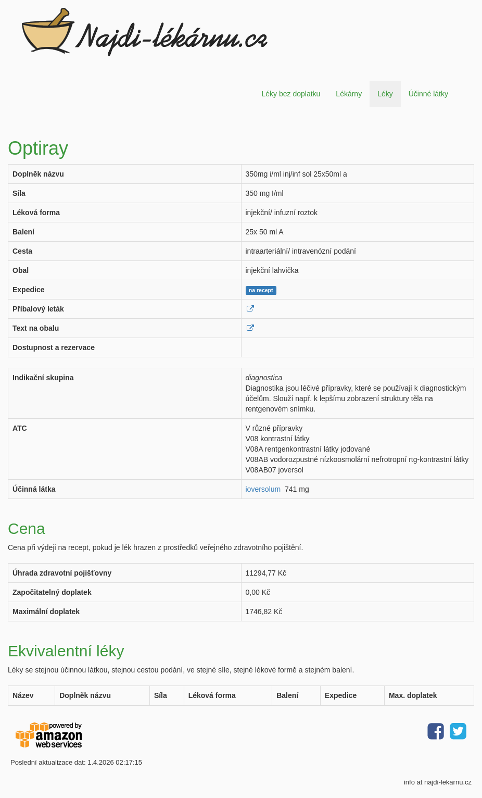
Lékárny (349, 94)
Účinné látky (428, 94)
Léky (385, 94)
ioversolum (263, 489)
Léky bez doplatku (290, 94)
